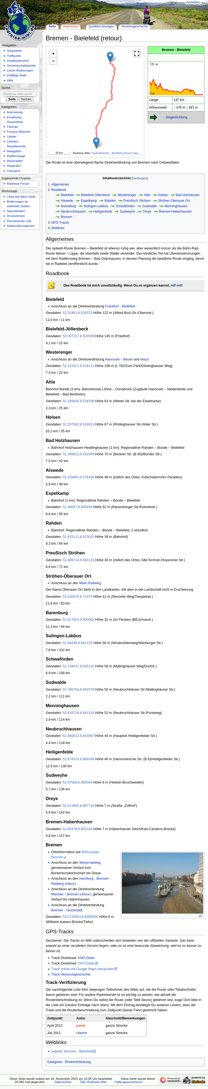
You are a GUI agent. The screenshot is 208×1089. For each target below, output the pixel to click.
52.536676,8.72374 (77, 597)
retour (144, 359)
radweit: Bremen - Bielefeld (71, 1051)
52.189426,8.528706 (78, 401)
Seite (52, 26)
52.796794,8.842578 (78, 689)
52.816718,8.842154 (78, 713)
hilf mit (176, 285)
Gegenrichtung (176, 117)
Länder (12, 136)
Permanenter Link (19, 221)
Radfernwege (16, 156)
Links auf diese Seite (21, 196)
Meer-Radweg (90, 583)
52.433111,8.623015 (78, 537)
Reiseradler (15, 160)
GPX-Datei (86, 963)
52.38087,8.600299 (77, 507)
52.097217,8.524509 (78, 336)
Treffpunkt (14, 55)
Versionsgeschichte (134, 26)
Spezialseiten (16, 211)
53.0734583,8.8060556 (80, 917)
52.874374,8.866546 (78, 759)
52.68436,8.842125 (77, 643)
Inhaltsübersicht (17, 60)
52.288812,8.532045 (78, 454)
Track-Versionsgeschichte (70, 974)
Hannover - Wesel (118, 359)
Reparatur (14, 165)
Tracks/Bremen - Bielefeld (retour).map (114, 153)
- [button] (53, 61)
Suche (6, 87)
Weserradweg (89, 862)
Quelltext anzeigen (101, 26)
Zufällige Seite (17, 75)
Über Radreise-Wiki (93, 1082)
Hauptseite (14, 50)
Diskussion (70, 26)
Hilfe (10, 80)
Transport (13, 171)
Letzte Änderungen (20, 70)
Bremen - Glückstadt (67, 910)
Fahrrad (12, 126)
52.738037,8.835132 (78, 666)
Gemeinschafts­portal (21, 65)
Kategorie (54, 1062)
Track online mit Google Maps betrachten (82, 969)
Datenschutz (63, 1082)
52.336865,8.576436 (78, 477)
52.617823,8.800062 (78, 620)
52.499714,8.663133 (78, 560)
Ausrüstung (14, 112)
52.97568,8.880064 (77, 782)
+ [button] (53, 53)
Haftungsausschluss (128, 1082)
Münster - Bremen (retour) (71, 894)
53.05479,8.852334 (77, 829)
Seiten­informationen (20, 225)
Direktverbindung (78, 1062)
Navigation (14, 151)
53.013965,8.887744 (78, 806)
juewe (80, 1026)
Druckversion (16, 215)
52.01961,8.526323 (77, 313)
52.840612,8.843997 (78, 736)
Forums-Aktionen (18, 131)
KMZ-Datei (86, 958)
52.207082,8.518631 (78, 424)
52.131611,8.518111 (78, 366)
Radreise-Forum (18, 183)
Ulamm (81, 1033)
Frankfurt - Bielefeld (120, 306)
